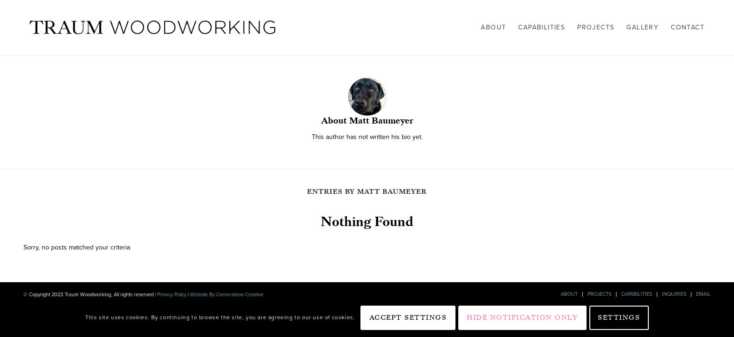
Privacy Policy (171, 295)
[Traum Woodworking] (152, 27)
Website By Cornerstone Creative (226, 295)
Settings (619, 317)
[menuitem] (493, 27)
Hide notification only (522, 317)
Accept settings (408, 317)
